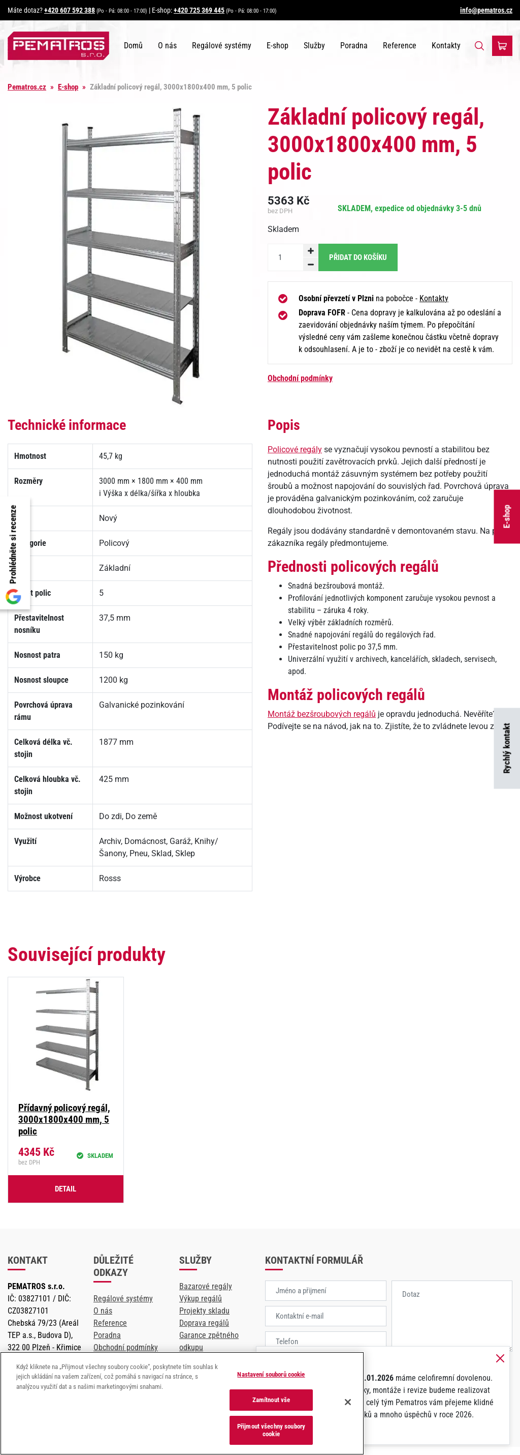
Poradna (354, 45)
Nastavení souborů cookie (271, 1374)
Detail (65, 1189)
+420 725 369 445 (199, 10)
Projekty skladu (204, 1311)
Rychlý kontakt (507, 748)
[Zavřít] (348, 1402)
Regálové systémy (221, 45)
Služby (314, 45)
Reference (399, 45)
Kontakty (446, 45)
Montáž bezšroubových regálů (322, 714)
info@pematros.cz (486, 10)
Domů (133, 45)
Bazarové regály (205, 1286)
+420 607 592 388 (69, 10)
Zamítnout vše (271, 1400)
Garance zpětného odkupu (209, 1341)
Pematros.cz (27, 87)
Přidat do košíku (358, 257)
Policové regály (295, 449)
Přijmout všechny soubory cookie (271, 1430)
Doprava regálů (204, 1323)
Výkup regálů (200, 1298)
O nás (167, 45)
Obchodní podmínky (300, 378)
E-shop (507, 517)
